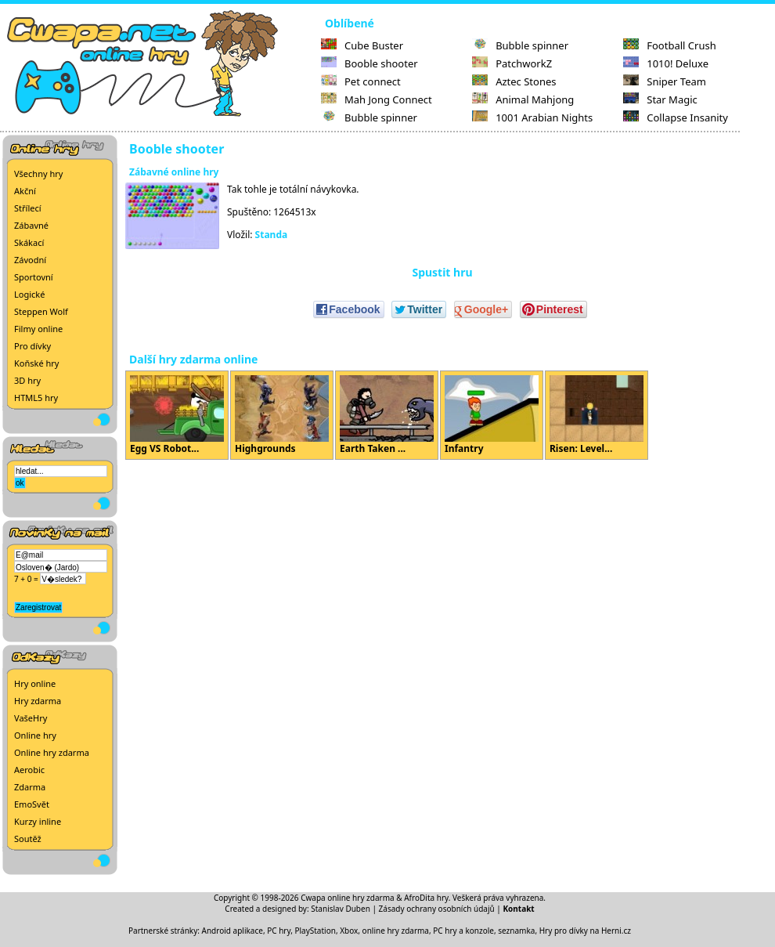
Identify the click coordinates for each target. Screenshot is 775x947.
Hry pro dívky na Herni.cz (585, 930)
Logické (29, 294)
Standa (271, 234)
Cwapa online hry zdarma (348, 897)
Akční (25, 191)
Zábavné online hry (173, 172)
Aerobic (29, 769)
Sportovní (33, 277)
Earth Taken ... (387, 415)
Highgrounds (282, 415)
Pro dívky (32, 346)
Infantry (492, 415)
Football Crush (669, 45)
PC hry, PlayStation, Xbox (312, 930)
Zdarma (29, 787)
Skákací (29, 242)
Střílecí (27, 208)
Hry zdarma (37, 701)
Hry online (35, 683)
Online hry (35, 735)
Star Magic (660, 99)
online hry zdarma (395, 930)
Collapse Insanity (675, 117)
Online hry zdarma (51, 752)
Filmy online (38, 328)
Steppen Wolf (41, 311)
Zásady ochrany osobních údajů (437, 908)
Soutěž (27, 838)
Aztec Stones (514, 81)
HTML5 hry (36, 397)
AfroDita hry (426, 897)
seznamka (516, 930)
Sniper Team (664, 81)
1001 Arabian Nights (532, 117)
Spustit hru (442, 272)
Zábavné (31, 225)
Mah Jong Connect (376, 99)
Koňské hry (36, 363)
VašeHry (30, 718)
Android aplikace (232, 930)
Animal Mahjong (523, 99)
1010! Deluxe (665, 63)
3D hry (27, 380)
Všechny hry (38, 173)
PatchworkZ (512, 63)
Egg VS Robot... (177, 415)
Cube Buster (362, 45)
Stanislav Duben (340, 908)
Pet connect (361, 81)
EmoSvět (31, 804)
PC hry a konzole (463, 930)
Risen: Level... (596, 415)
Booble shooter (369, 63)
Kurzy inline (37, 821)
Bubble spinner (369, 117)
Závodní (30, 260)
